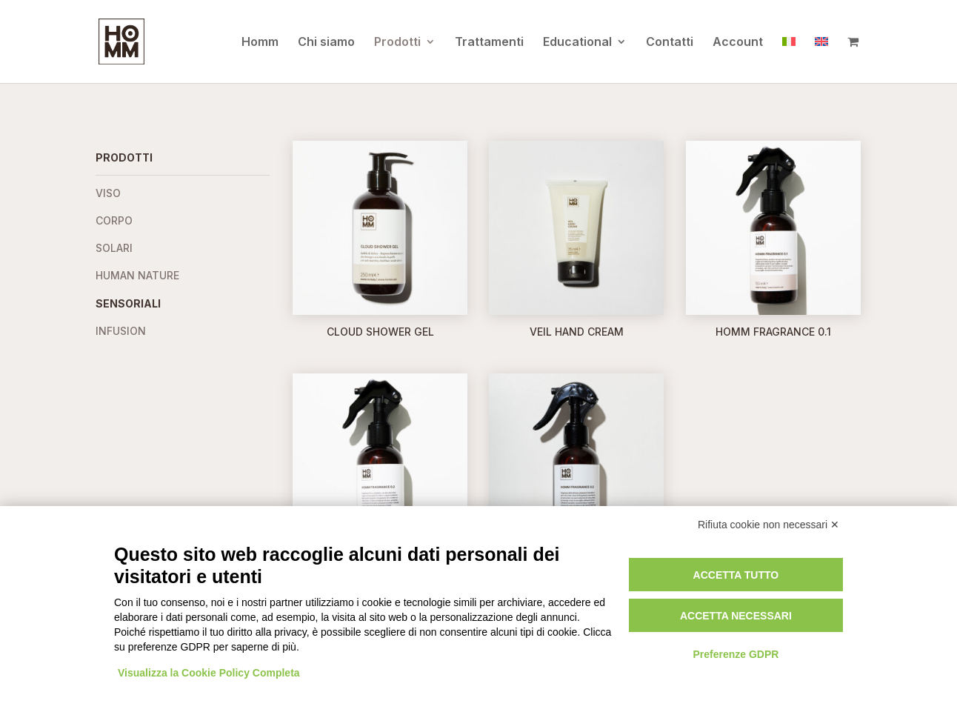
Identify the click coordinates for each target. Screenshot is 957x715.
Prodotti (397, 42)
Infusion (121, 331)
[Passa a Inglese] (821, 59)
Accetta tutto (736, 575)
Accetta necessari (736, 616)
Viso (108, 193)
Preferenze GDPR (735, 654)
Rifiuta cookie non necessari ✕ (768, 525)
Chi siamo (326, 42)
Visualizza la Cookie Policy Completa (209, 673)
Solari (114, 248)
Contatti (669, 42)
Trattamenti (489, 42)
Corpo (114, 220)
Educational (577, 42)
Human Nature (137, 275)
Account (738, 42)
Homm (260, 42)
